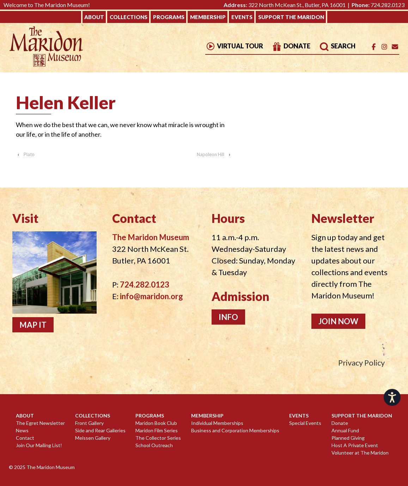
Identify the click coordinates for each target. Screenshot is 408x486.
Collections (128, 17)
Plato (29, 154)
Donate (291, 46)
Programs (168, 17)
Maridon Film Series (156, 430)
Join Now (338, 321)
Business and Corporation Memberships (235, 430)
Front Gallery (89, 423)
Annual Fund (345, 430)
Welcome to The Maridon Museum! (47, 4)
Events (241, 17)
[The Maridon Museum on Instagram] (384, 46)
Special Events (305, 423)
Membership (208, 17)
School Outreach (154, 445)
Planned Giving (348, 438)
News (22, 430)
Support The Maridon (291, 17)
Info (228, 317)
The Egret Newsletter (40, 423)
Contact (25, 438)
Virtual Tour (234, 46)
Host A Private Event (354, 445)
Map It (33, 325)
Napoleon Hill (210, 154)
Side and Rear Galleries (100, 430)
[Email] (394, 46)
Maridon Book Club (156, 423)
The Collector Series (158, 438)
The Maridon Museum (50, 467)
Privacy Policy (361, 362)
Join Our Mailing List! (39, 445)
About (94, 17)
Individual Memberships (217, 423)
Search (337, 46)
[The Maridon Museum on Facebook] (373, 46)
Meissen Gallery (92, 438)
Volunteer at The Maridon (360, 453)
